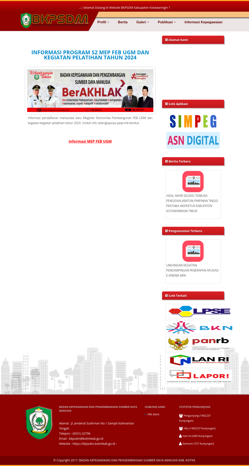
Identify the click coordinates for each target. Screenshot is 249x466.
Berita (122, 22)
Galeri (142, 22)
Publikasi (166, 22)
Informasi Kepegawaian (203, 22)
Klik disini (153, 414)
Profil (103, 22)
